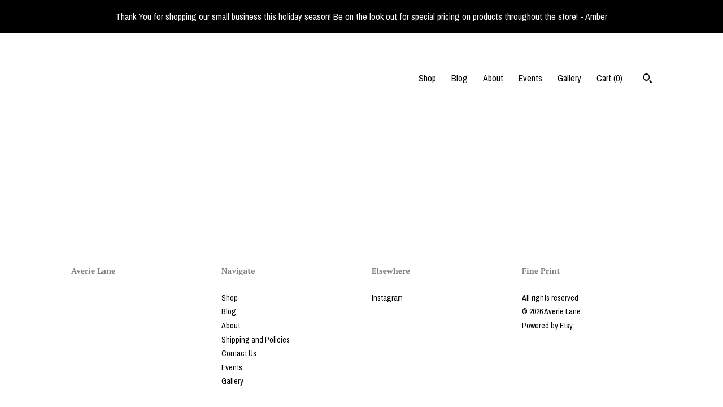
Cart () (609, 78)
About (493, 78)
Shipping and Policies (255, 340)
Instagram (387, 298)
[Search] (647, 79)
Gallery (569, 78)
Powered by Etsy (547, 326)
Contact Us (238, 353)
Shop (427, 78)
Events (530, 78)
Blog (459, 78)
